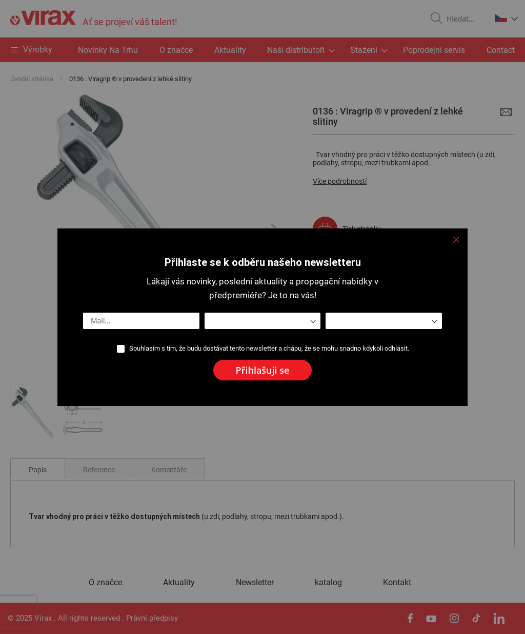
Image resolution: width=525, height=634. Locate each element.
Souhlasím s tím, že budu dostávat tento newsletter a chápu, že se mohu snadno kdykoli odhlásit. (269, 348)
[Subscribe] (262, 370)
